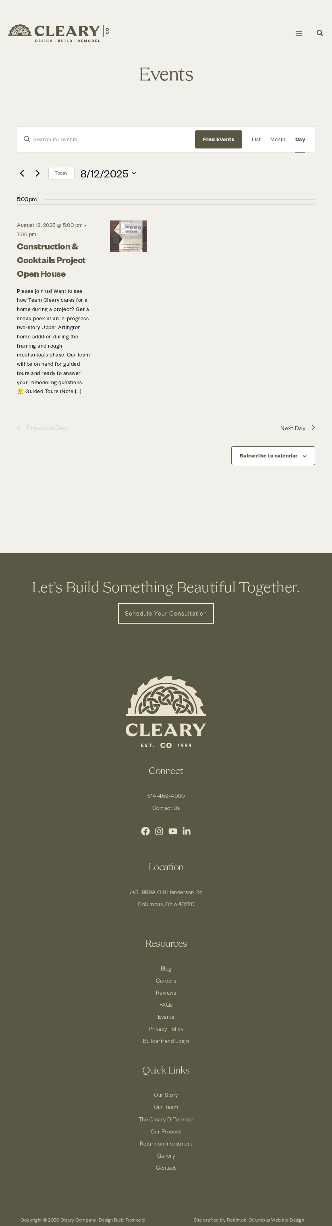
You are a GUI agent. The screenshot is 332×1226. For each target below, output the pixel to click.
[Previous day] (22, 173)
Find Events (218, 139)
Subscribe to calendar (269, 455)
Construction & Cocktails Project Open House (51, 259)
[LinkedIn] (186, 831)
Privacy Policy (166, 1028)
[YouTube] (172, 831)
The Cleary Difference (166, 1119)
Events (166, 1016)
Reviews (166, 992)
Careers (166, 980)
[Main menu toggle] (298, 33)
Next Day (297, 427)
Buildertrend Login (166, 1040)
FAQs (166, 1004)
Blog (166, 968)
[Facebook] (145, 831)
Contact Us (166, 807)
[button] (320, 34)
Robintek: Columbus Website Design (266, 1220)
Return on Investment (166, 1143)
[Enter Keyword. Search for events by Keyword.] (106, 139)
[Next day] (37, 173)
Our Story (166, 1094)
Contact (166, 1167)
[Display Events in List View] (256, 139)
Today (61, 173)
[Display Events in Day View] (300, 139)
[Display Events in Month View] (278, 139)
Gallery (166, 1155)
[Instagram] (159, 831)
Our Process (166, 1131)
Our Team (166, 1106)
